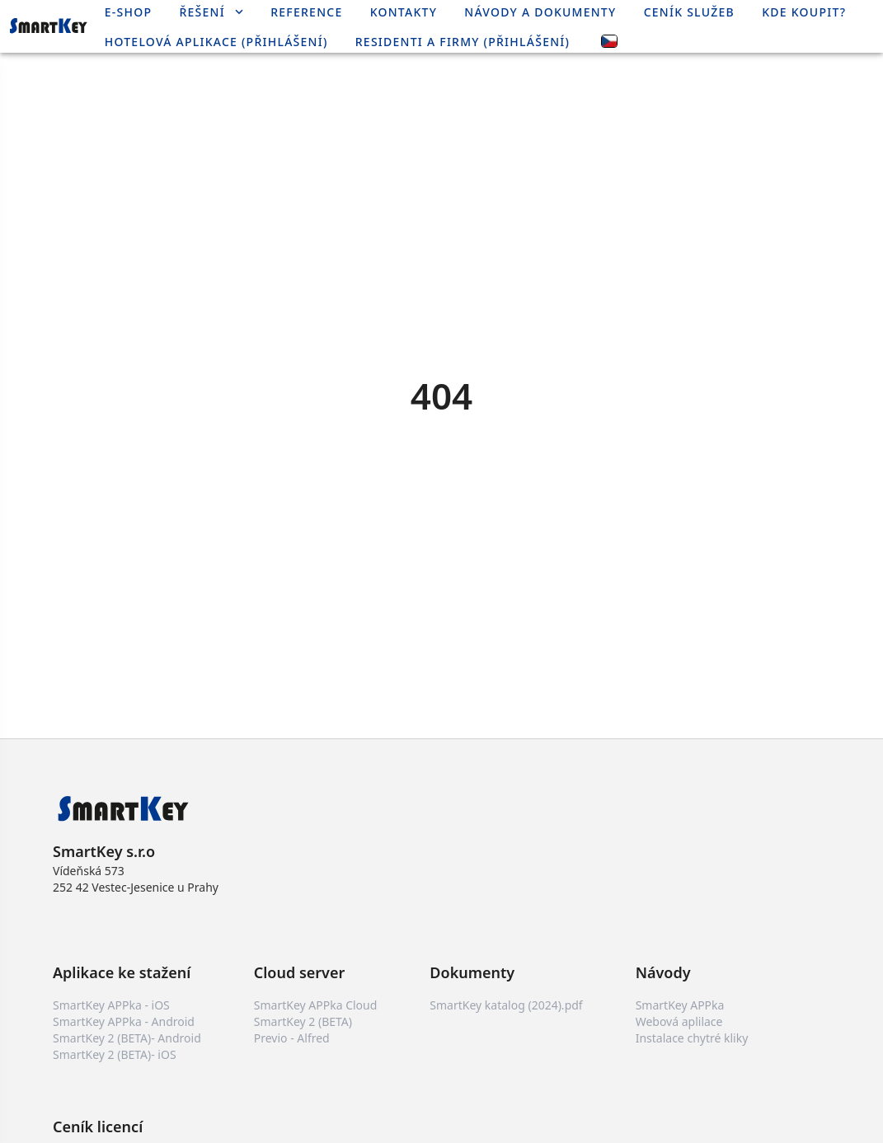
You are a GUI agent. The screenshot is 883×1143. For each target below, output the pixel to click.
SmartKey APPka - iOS (111, 1005)
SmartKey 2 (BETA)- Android (127, 1038)
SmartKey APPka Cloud (316, 1005)
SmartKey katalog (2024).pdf (506, 1005)
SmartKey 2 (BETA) (303, 1021)
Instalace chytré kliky (692, 1038)
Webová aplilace (679, 1021)
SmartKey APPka (680, 1005)
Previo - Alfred (292, 1038)
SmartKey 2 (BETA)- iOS (114, 1054)
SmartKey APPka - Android (124, 1021)
